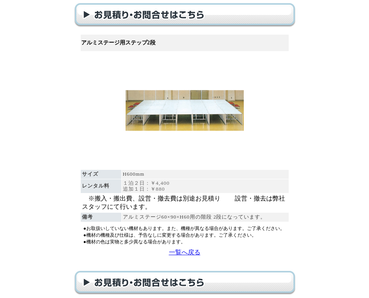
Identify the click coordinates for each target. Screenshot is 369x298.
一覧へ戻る (184, 252)
